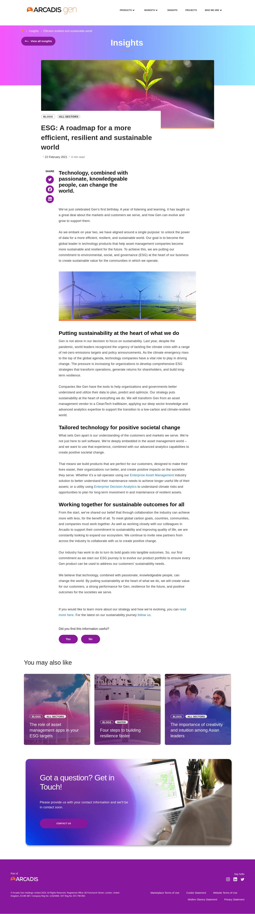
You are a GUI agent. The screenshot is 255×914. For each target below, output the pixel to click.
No (90, 639)
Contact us (63, 824)
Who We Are (210, 8)
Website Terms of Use (225, 893)
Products (124, 8)
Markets (148, 8)
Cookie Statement (196, 893)
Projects (190, 8)
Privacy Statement (234, 899)
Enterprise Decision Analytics (115, 486)
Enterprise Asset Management (152, 475)
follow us (144, 615)
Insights (171, 8)
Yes (68, 639)
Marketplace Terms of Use (165, 893)
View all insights (39, 41)
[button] (50, 180)
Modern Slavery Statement (202, 899)
